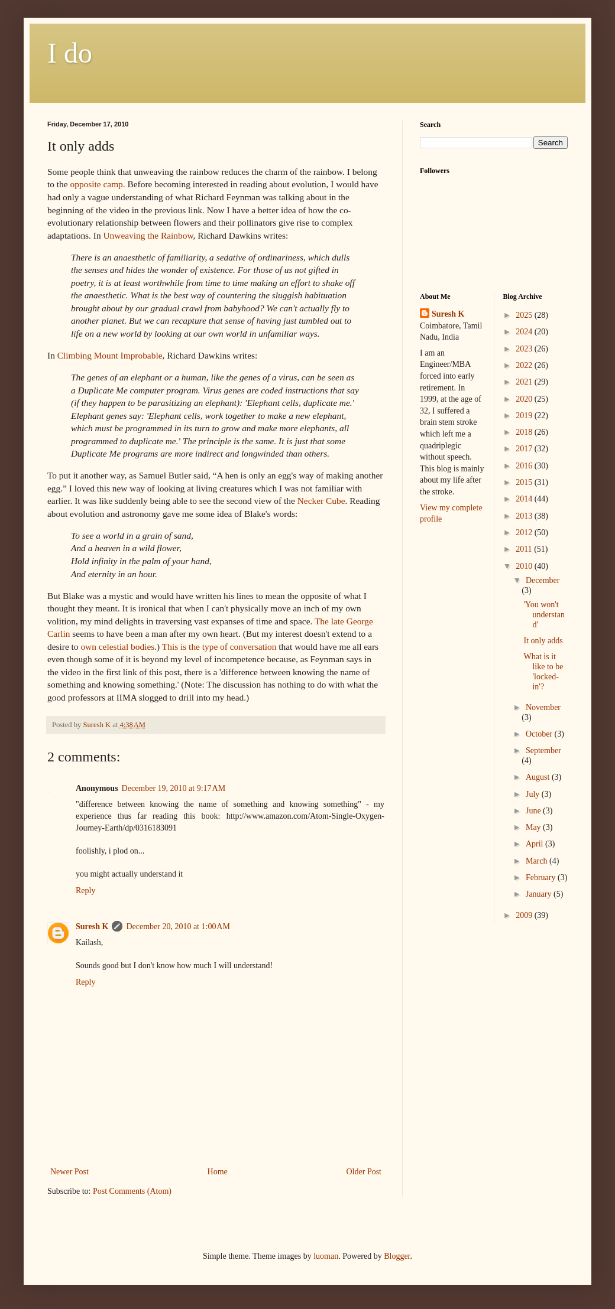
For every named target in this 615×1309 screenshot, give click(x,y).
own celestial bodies (117, 647)
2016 (525, 465)
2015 (525, 482)
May (534, 827)
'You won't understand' (543, 614)
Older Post (364, 1171)
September (543, 750)
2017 (525, 448)
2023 (525, 348)
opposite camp (96, 184)
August (539, 777)
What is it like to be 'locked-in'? (543, 671)
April (535, 843)
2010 (525, 566)
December (543, 580)
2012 (525, 532)
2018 (525, 432)
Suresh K (92, 926)
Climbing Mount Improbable (110, 355)
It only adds (542, 640)
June (534, 810)
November (543, 707)
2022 (525, 365)
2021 (525, 381)
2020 (525, 399)
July (534, 794)
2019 (525, 415)
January (540, 894)
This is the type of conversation (219, 647)
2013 (525, 516)
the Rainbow (148, 235)
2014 (525, 498)
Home (218, 1171)
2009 (525, 915)
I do (69, 53)
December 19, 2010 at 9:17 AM (174, 788)
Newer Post (69, 1171)
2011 (525, 549)
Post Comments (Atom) (132, 1191)
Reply (85, 890)
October (540, 734)
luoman (325, 1256)
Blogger (397, 1256)
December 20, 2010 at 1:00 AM (178, 926)
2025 (525, 315)
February (542, 877)
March (537, 861)
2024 (525, 331)
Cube (320, 501)
